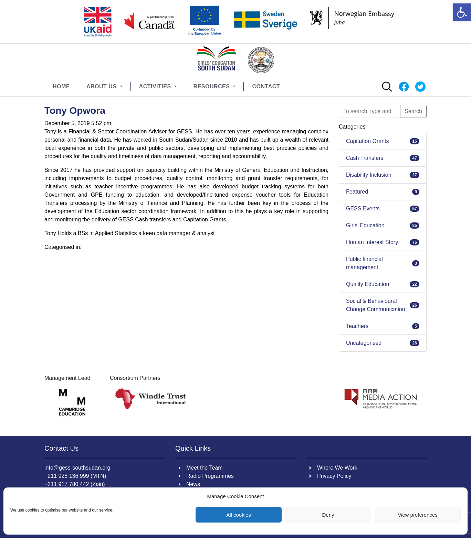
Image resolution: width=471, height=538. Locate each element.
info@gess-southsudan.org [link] (77, 468)
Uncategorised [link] (363, 343)
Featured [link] (357, 192)
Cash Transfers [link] (364, 158)
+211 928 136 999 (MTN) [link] (75, 476)
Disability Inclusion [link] (368, 175)
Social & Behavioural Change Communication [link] (375, 305)
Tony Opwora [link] (74, 110)
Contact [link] (266, 86)
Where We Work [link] (337, 468)
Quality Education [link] (367, 284)
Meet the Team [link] (204, 468)
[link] (462, 12)
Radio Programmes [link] (210, 476)
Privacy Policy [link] (334, 476)
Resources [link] (212, 86)
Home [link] (61, 86)
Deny (328, 515)
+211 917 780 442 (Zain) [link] (74, 484)
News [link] (193, 484)
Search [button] (413, 111)
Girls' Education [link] (365, 225)
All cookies (238, 515)
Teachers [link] (357, 326)
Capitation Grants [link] (367, 141)
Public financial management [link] (364, 263)
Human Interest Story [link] (372, 242)
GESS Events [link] (363, 208)
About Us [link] (102, 86)
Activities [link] (156, 86)
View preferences (418, 515)
